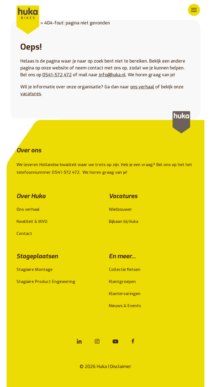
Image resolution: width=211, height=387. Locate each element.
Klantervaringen (124, 293)
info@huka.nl (112, 75)
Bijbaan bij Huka (123, 221)
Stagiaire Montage (34, 269)
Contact (24, 233)
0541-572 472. (66, 172)
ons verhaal (142, 87)
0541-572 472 (57, 75)
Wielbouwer (120, 209)
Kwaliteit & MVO (31, 221)
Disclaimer (120, 366)
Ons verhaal (28, 209)
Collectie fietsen (124, 269)
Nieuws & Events (125, 306)
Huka (102, 366)
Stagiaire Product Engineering (45, 281)
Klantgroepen (122, 281)
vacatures (30, 94)
